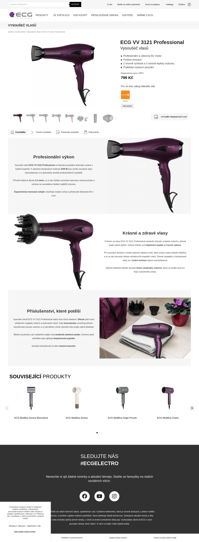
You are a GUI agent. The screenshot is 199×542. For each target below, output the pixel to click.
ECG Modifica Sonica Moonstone (31, 418)
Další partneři (127, 106)
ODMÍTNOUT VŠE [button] (34, 526)
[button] (10, 118)
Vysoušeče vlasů (34, 32)
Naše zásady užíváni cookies (24, 531)
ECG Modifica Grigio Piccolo (122, 418)
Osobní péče (20, 32)
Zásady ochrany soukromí (118, 538)
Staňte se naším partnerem (128, 4)
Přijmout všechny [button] (17, 526)
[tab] (18, 132)
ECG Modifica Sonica (77, 418)
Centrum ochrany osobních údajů (165, 538)
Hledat (75, 4)
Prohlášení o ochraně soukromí (71, 538)
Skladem (125, 96)
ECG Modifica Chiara (168, 418)
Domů (10, 32)
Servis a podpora (153, 4)
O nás (109, 4)
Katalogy (169, 4)
